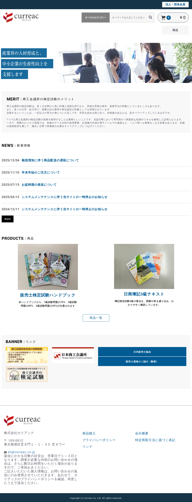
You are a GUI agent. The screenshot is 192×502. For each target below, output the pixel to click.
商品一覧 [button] (96, 317)
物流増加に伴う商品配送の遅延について (50, 160)
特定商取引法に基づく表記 (155, 440)
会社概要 (141, 433)
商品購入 (89, 433)
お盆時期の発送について (39, 184)
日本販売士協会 (142, 352)
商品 (175, 30)
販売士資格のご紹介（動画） (142, 361)
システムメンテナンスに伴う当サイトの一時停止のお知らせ (64, 197)
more (8, 219)
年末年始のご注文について (41, 172)
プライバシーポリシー (99, 440)
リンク (87, 446)
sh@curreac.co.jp (21, 452)
